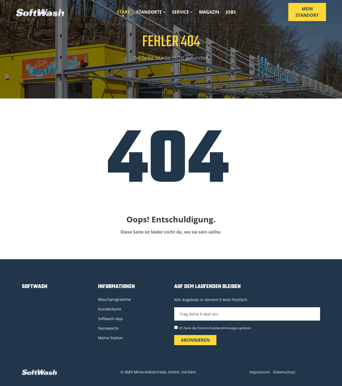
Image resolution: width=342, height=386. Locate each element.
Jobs (231, 12)
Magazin (209, 12)
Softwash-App (110, 318)
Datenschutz (284, 372)
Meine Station (110, 337)
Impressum (260, 372)
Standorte (151, 12)
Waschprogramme (114, 299)
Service (182, 12)
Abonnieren (195, 340)
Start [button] (123, 12)
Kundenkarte (109, 309)
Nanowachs (108, 328)
